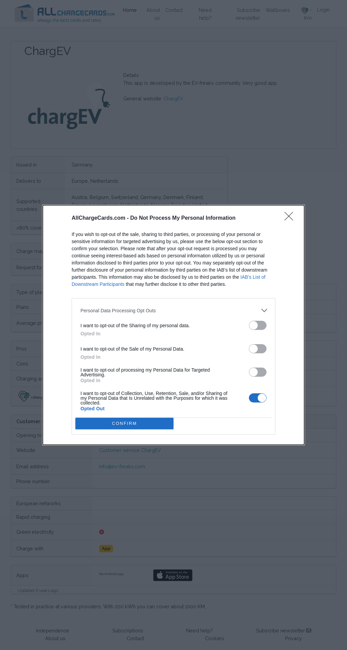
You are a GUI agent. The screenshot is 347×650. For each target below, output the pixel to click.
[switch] (258, 325)
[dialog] (173, 325)
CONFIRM (124, 423)
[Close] (291, 218)
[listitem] (173, 310)
